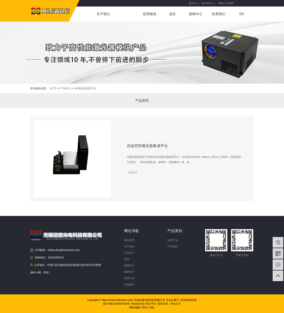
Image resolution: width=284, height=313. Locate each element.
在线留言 (129, 284)
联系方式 (129, 278)
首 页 (53, 88)
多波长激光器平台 (85, 88)
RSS (144, 307)
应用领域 (149, 14)
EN (241, 14)
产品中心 (126, 14)
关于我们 (103, 14)
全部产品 (172, 240)
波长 (172, 14)
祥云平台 (151, 303)
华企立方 (176, 303)
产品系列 (142, 100)
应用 (126, 259)
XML (152, 307)
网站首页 (129, 240)
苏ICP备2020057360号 (116, 303)
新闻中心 (195, 14)
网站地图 (134, 307)
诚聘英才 (129, 271)
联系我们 (218, 14)
